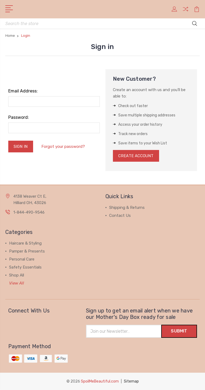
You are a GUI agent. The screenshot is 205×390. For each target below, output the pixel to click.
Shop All (16, 275)
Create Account (136, 156)
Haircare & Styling (25, 243)
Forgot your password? (63, 146)
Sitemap (131, 381)
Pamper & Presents (27, 251)
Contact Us (120, 215)
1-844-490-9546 (29, 212)
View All (16, 283)
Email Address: (23, 91)
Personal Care (21, 259)
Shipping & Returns (127, 207)
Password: (18, 117)
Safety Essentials (25, 267)
